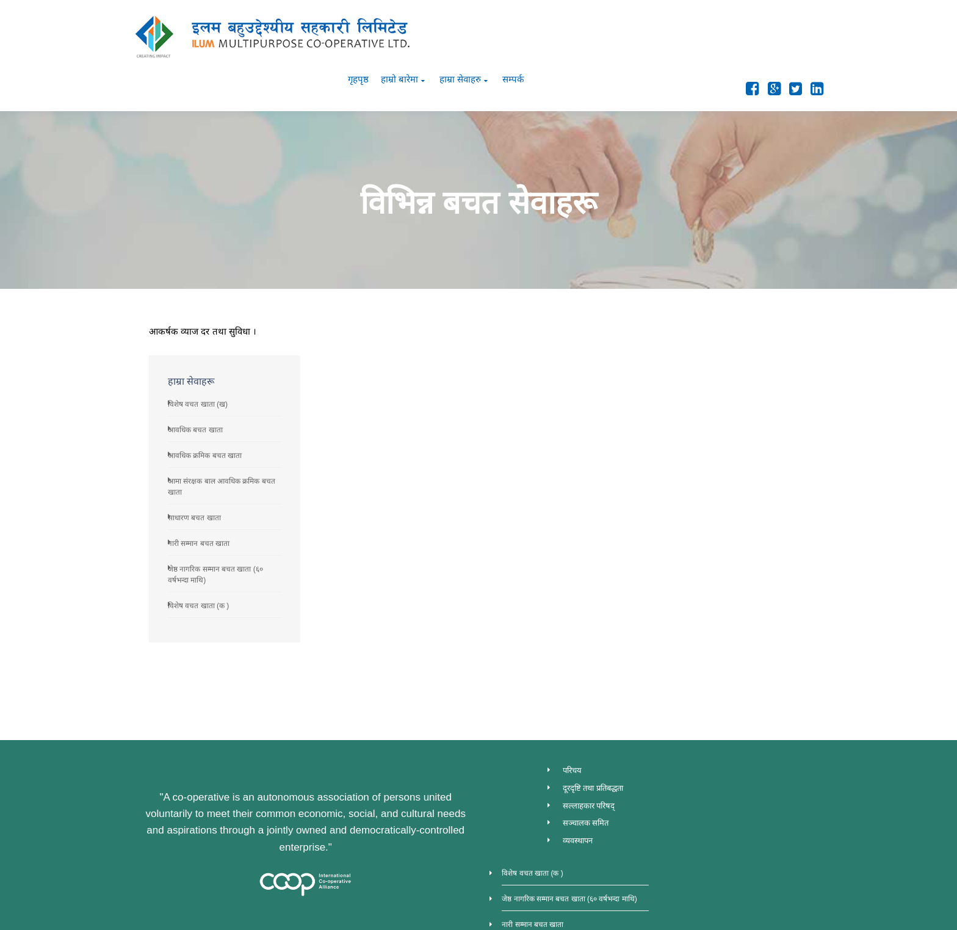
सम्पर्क (809, 31)
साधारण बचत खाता (702, 436)
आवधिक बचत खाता (703, 348)
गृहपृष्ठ (654, 31)
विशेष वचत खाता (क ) (706, 524)
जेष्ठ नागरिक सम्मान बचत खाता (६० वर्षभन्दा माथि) (741, 717)
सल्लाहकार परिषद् (587, 723)
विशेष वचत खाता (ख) (706, 322)
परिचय (570, 688)
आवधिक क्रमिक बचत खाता (713, 373)
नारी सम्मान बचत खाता (707, 461)
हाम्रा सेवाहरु (756, 31)
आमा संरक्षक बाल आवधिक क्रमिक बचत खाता (735, 794)
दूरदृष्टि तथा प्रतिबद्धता (591, 706)
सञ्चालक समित (584, 741)
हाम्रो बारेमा (695, 31)
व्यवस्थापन (576, 759)
